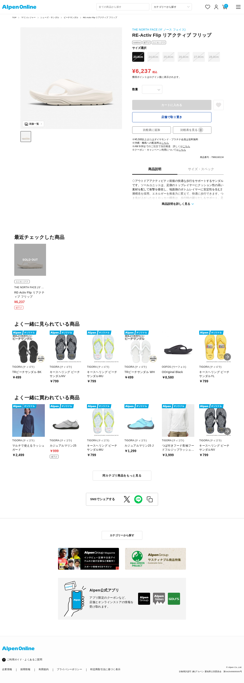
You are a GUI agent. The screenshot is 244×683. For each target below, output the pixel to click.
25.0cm (168, 56)
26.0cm (183, 56)
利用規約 (44, 669)
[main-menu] (238, 7)
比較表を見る (191, 129)
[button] (227, 357)
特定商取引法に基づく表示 (105, 669)
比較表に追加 (151, 129)
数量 (135, 89)
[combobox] (122, 6)
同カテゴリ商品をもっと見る (121, 475)
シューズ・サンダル (49, 17)
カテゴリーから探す (122, 535)
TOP (14, 17)
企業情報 (7, 669)
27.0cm (198, 56)
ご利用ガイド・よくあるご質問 (24, 659)
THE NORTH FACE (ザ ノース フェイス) (159, 29)
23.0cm (138, 56)
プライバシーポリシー (69, 669)
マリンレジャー (28, 17)
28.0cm (214, 56)
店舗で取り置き (171, 117)
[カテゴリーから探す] (171, 6)
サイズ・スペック (201, 169)
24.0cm (153, 56)
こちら (165, 142)
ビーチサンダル (71, 17)
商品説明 (154, 169)
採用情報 (25, 669)
